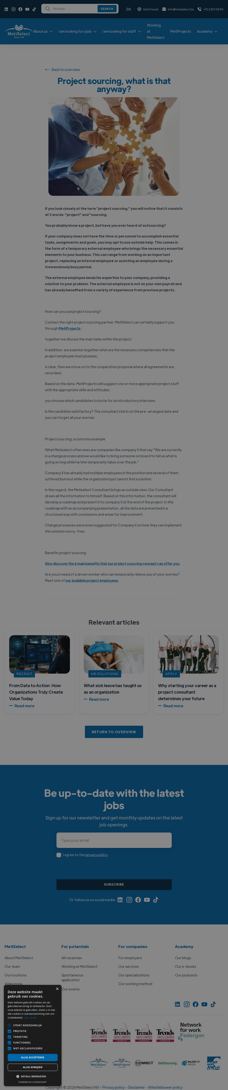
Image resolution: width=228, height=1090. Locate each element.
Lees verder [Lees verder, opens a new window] (30, 1017)
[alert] (114, 545)
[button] (33, 1076)
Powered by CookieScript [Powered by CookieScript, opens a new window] (33, 1082)
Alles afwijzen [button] (32, 1067)
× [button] (57, 989)
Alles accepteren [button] (32, 1057)
